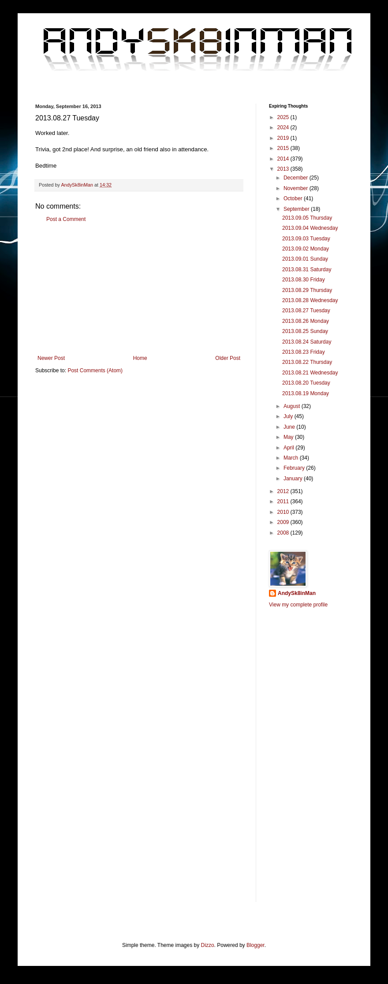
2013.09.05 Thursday (307, 218)
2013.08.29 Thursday (307, 290)
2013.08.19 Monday (305, 393)
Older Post (227, 358)
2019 (284, 138)
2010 (284, 512)
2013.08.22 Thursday (307, 362)
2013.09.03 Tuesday (306, 239)
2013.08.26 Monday (305, 321)
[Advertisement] (139, 289)
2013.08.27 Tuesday (306, 310)
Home (140, 358)
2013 (284, 169)
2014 (284, 159)
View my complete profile (298, 605)
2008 (284, 533)
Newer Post (51, 358)
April (289, 448)
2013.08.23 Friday (303, 352)
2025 (284, 117)
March (292, 458)
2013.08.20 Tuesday (306, 383)
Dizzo (207, 945)
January (294, 478)
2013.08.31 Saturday (306, 269)
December (297, 178)
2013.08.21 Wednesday (310, 373)
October (294, 198)
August (293, 406)
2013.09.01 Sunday (305, 259)
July (289, 416)
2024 (284, 127)
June (290, 427)
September (297, 209)
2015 (284, 148)
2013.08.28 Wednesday (310, 300)
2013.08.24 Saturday (306, 342)
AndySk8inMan (297, 593)
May (289, 437)
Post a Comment (66, 219)
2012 (284, 491)
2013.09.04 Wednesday (310, 228)
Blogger (255, 945)
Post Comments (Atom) (95, 370)
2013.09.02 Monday (305, 249)
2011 (284, 501)
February (295, 468)
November (297, 188)
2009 (284, 522)
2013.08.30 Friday (303, 280)
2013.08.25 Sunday (305, 331)
